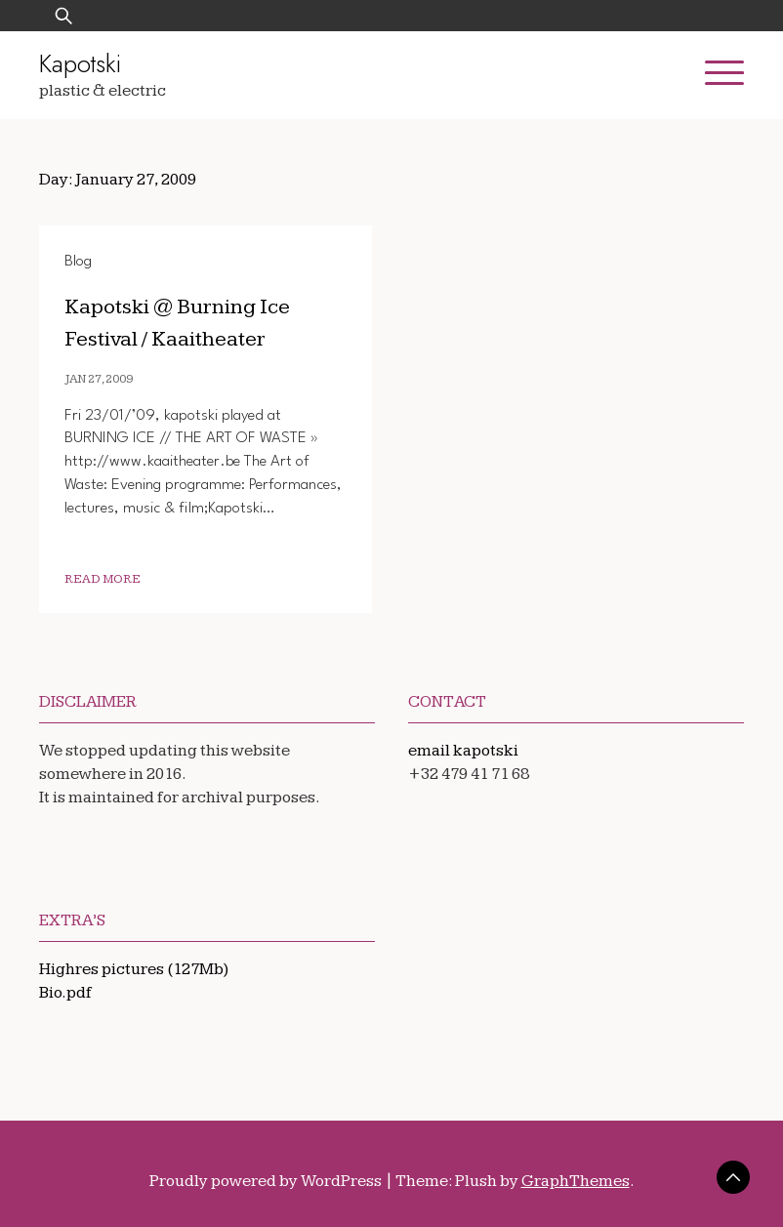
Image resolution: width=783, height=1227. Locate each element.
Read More (102, 579)
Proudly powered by (267, 1181)
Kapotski (80, 63)
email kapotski (463, 750)
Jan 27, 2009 (98, 379)
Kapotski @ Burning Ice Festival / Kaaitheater (203, 321)
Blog (78, 261)
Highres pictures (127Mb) (133, 969)
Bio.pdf (65, 992)
